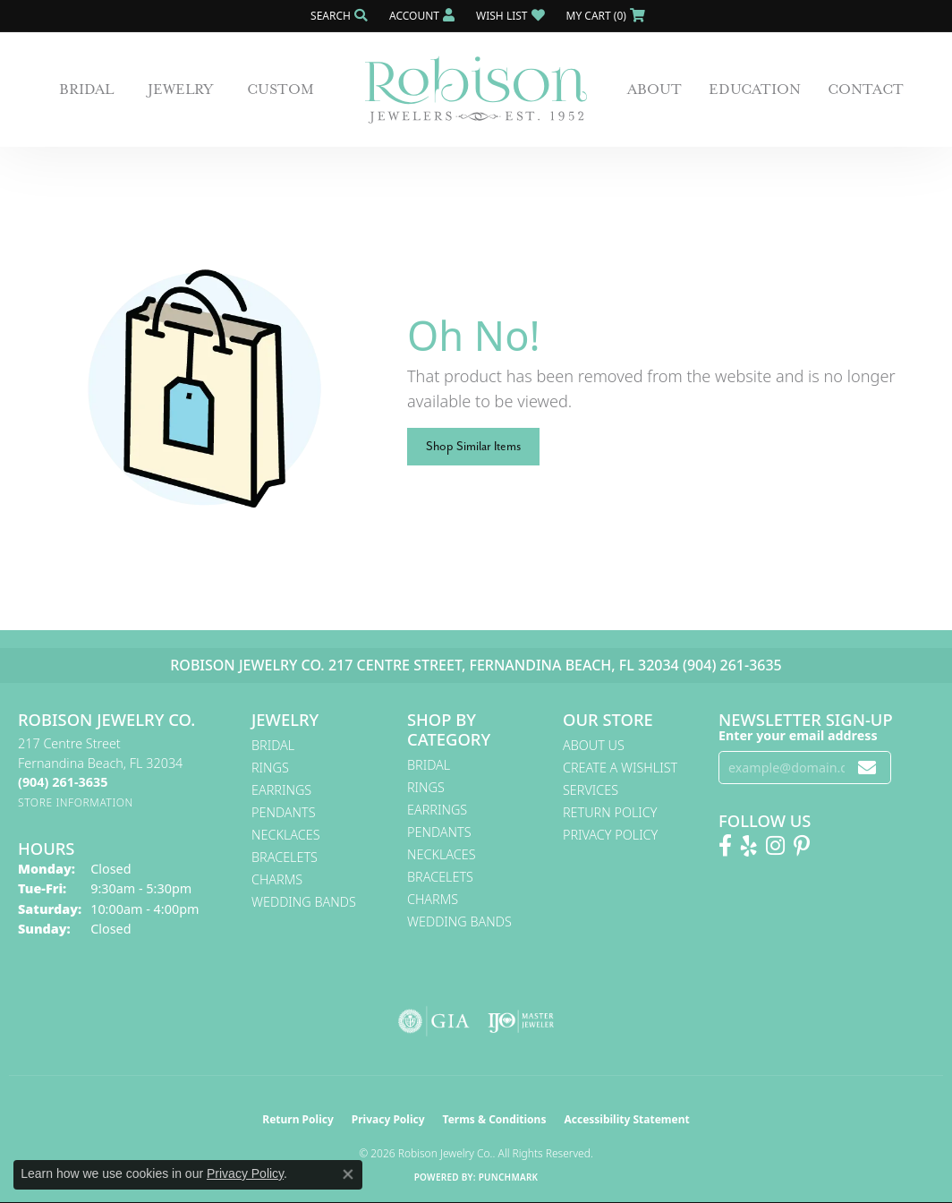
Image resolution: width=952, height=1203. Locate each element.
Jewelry (180, 89)
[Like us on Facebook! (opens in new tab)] (725, 846)
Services (590, 789)
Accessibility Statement (626, 1119)
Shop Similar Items (473, 446)
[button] (337, 15)
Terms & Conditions (495, 1119)
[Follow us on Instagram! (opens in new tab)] (775, 846)
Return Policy (610, 812)
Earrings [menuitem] (281, 789)
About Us (594, 745)
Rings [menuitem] (270, 767)
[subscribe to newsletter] (867, 767)
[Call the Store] (62, 781)
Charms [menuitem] (276, 879)
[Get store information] (75, 802)
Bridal (86, 89)
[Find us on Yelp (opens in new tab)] (749, 846)
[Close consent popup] (348, 1174)
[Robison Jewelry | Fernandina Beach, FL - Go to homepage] (476, 89)
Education (755, 89)
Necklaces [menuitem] (285, 834)
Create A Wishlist (620, 767)
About (654, 89)
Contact (866, 89)
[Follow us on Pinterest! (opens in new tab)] (802, 846)
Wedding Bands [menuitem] (303, 901)
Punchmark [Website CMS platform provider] (509, 1177)
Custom (280, 89)
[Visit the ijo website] (521, 1021)
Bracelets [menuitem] (284, 857)
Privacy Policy (610, 834)
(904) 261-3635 (732, 665)
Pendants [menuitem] (283, 812)
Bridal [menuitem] (272, 745)
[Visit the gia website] (434, 1021)
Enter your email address (798, 735)
